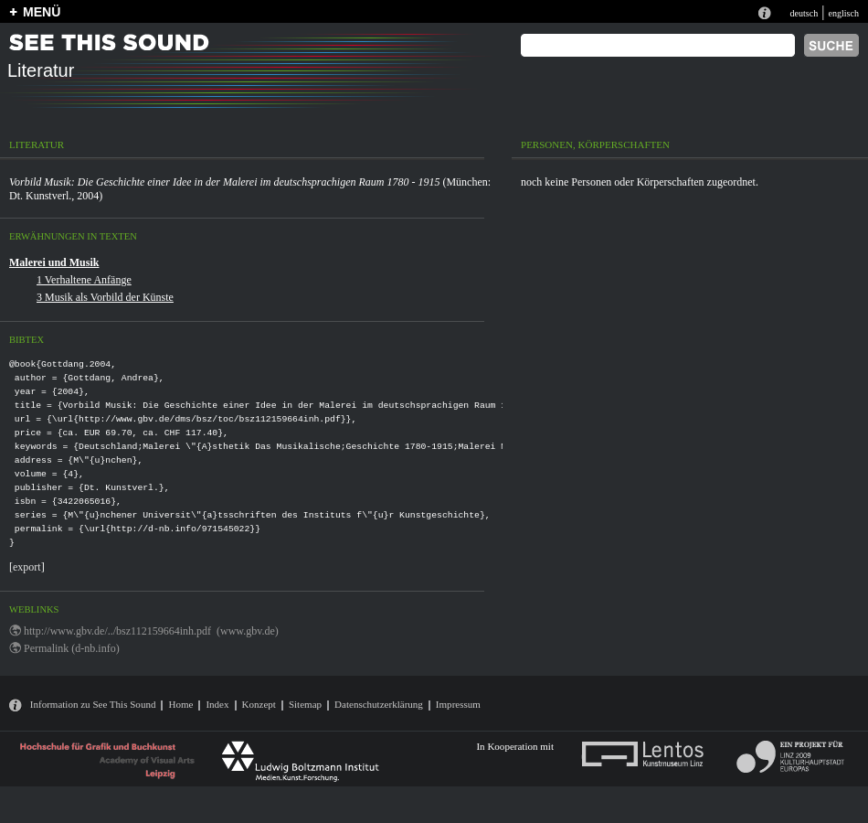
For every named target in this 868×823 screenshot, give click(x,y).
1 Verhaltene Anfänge (84, 279)
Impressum (458, 704)
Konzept (259, 704)
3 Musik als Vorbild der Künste (105, 297)
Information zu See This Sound (93, 704)
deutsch (803, 13)
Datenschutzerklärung (378, 704)
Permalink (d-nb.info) (72, 648)
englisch (843, 13)
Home (180, 704)
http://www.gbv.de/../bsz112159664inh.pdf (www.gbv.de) (151, 631)
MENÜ (41, 12)
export (27, 567)
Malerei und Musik (54, 262)
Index (217, 704)
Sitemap (305, 704)
